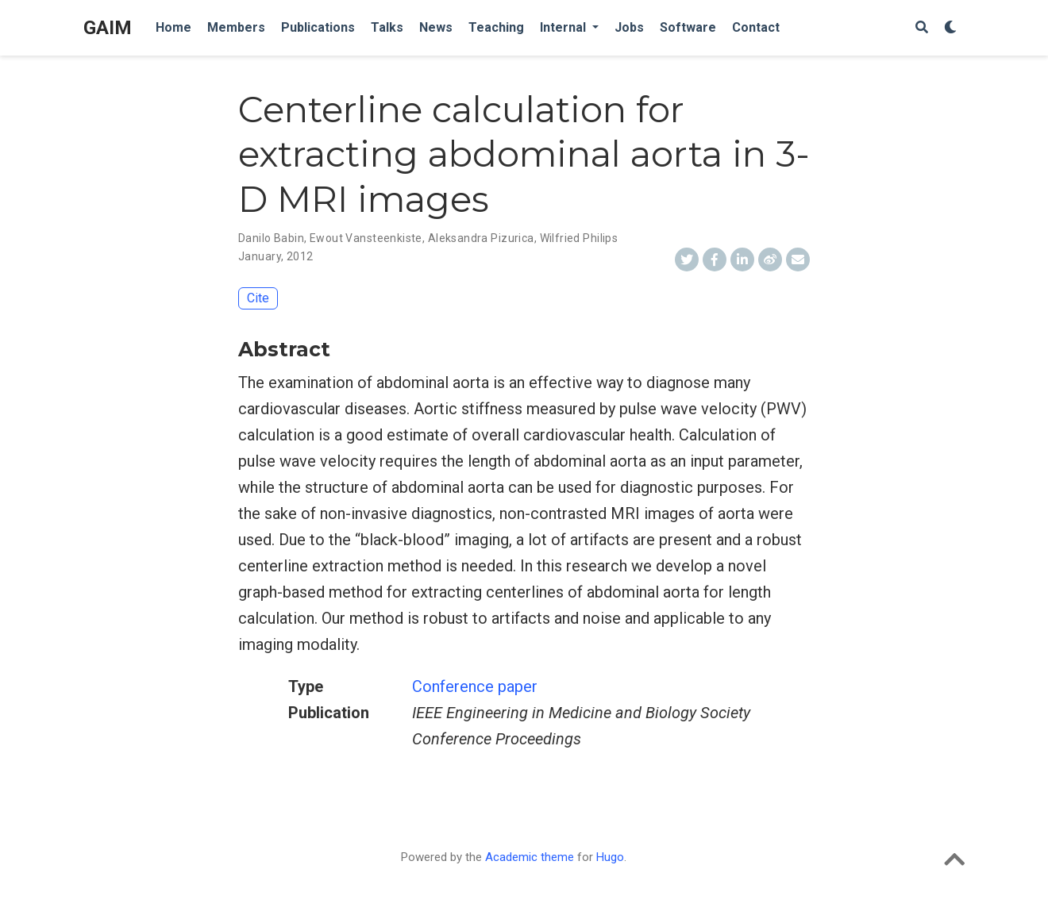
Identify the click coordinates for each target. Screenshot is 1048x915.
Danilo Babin (271, 238)
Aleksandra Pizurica (481, 238)
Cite (258, 298)
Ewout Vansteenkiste (366, 238)
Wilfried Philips (579, 238)
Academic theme (529, 857)
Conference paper (474, 686)
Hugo (610, 857)
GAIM (107, 28)
